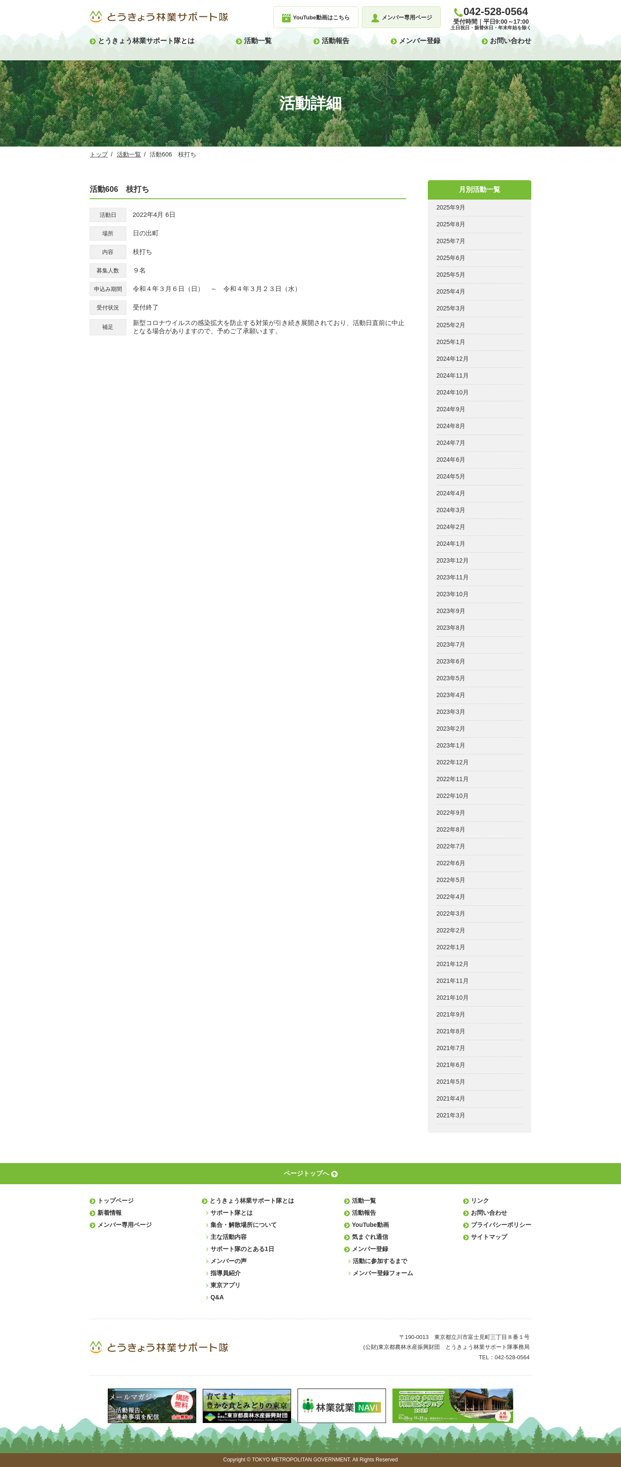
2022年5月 (450, 879)
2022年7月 (450, 846)
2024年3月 (450, 510)
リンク (480, 1200)
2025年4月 (450, 291)
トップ (99, 154)
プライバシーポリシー (501, 1224)
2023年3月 (450, 711)
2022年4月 (450, 896)
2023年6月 (450, 661)
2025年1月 (450, 341)
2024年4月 (450, 493)
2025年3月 (450, 308)
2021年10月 (452, 997)
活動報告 (335, 40)
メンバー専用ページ (124, 1224)
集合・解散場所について (243, 1224)
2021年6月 (450, 1064)
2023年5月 (450, 678)
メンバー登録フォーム (383, 1273)
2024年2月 (450, 526)
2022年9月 (450, 812)
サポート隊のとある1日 (242, 1248)
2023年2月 (450, 728)
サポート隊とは (231, 1212)
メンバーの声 (228, 1260)
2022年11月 (452, 779)
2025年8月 (450, 224)
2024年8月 (450, 425)
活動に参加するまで (380, 1260)
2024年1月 (450, 543)
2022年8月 (450, 829)
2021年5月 (450, 1081)
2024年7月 (450, 442)
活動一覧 (258, 40)
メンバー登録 (419, 40)
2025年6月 (450, 257)
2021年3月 (450, 1115)
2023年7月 (450, 644)
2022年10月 (452, 795)
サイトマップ (489, 1236)
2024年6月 (450, 459)
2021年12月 (452, 963)
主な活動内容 (228, 1236)
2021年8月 (450, 1031)
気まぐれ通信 (370, 1236)
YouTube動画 (370, 1224)
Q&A (217, 1297)
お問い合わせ (510, 40)
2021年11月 (452, 980)
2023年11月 (452, 577)
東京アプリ (225, 1285)
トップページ (115, 1200)
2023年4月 (450, 694)
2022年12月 (452, 762)
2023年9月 (450, 610)
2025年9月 (450, 207)
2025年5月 (450, 274)
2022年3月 (450, 913)
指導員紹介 (225, 1273)
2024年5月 (450, 476)
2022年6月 (450, 863)
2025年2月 (450, 325)
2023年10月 (452, 594)
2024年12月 (452, 358)
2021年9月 (450, 1014)
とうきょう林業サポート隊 (159, 17)
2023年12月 (452, 560)
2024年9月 (450, 409)
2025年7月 (450, 241)
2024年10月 (452, 392)
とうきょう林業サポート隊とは (146, 40)
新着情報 (109, 1212)
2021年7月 (450, 1048)
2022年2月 (450, 930)
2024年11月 (452, 375)
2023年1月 (450, 745)
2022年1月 (450, 947)
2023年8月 (450, 627)
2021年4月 (450, 1098)
